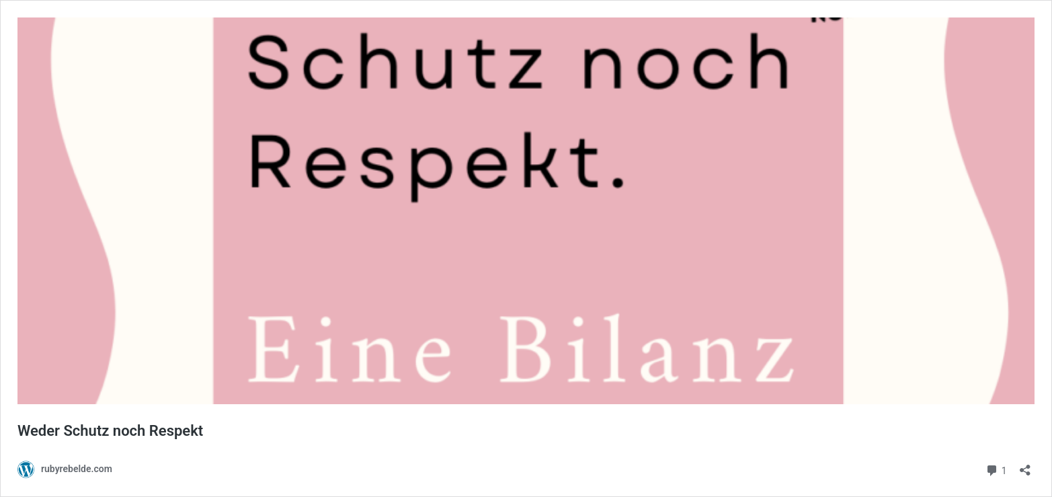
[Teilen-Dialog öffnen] (1025, 465)
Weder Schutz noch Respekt (110, 430)
